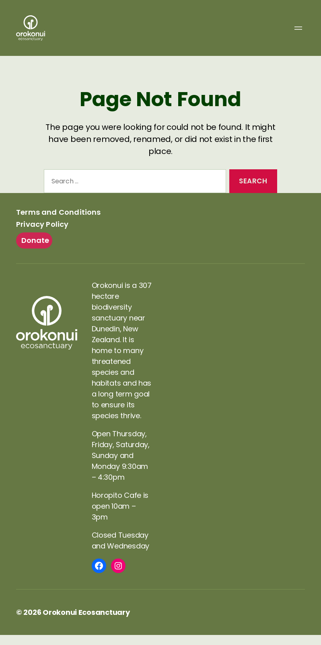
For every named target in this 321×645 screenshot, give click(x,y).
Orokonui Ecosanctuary (86, 622)
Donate (35, 250)
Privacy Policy (42, 234)
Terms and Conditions (58, 222)
